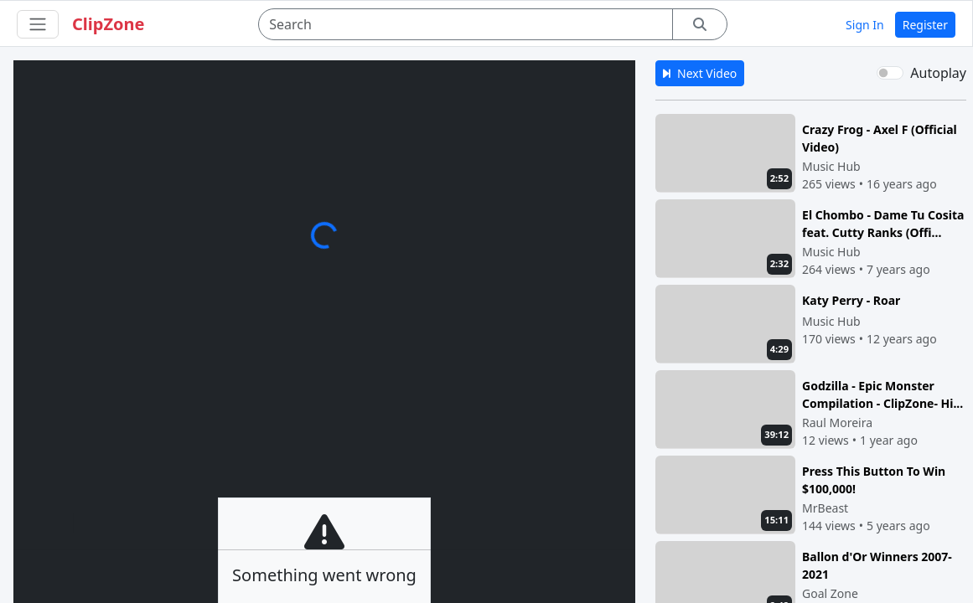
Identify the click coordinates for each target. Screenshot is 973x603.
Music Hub (831, 166)
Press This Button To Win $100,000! (873, 479)
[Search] (465, 24)
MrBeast (825, 508)
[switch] (890, 73)
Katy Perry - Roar (851, 300)
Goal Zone (830, 593)
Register (925, 25)
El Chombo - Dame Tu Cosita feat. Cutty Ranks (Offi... (883, 223)
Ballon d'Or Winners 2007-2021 (877, 565)
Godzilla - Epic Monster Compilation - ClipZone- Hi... (882, 394)
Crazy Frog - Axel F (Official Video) (879, 137)
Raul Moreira (837, 422)
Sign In (865, 25)
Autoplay (938, 73)
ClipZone (108, 24)
